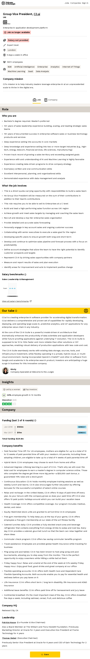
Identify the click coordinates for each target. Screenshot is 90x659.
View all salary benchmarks (15, 301)
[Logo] (8, 3)
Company (50, 100)
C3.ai (37, 14)
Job (37, 100)
